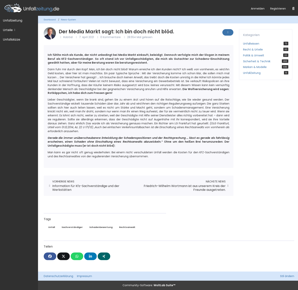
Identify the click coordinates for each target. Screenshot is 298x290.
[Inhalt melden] (227, 32)
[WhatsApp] (77, 256)
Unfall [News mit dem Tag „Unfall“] (51, 227)
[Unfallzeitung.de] (124, 8)
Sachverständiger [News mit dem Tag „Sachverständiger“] (72, 227)
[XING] (104, 256)
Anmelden (258, 8)
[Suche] (293, 8)
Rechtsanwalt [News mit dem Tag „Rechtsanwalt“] (127, 227)
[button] (90, 256)
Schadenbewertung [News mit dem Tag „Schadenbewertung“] (101, 227)
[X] (63, 256)
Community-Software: (149, 285)
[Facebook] (50, 256)
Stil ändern (287, 276)
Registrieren (278, 8)
